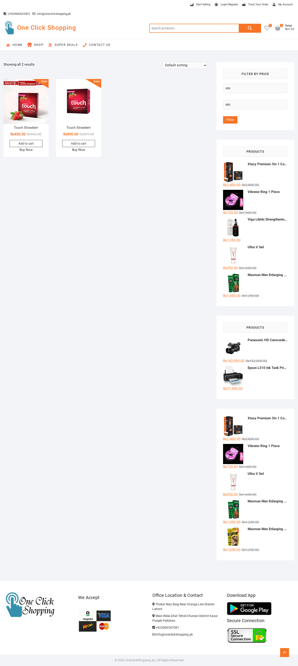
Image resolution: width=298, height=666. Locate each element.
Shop (35, 45)
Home (14, 45)
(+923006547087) (17, 13)
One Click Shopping (46, 27)
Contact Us (96, 45)
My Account (282, 4)
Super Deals (63, 45)
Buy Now (26, 150)
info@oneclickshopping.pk (51, 13)
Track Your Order (255, 4)
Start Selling (200, 4)
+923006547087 (165, 627)
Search (250, 28)
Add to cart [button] (26, 143)
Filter (230, 120)
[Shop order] (185, 65)
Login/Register (226, 4)
